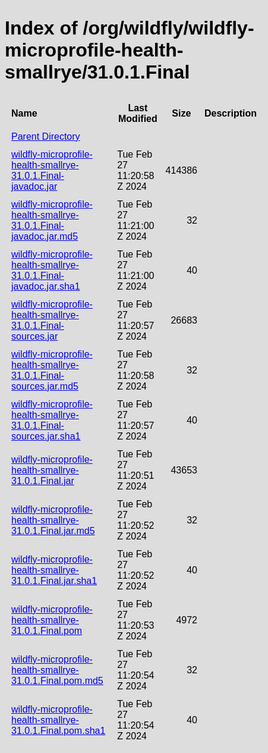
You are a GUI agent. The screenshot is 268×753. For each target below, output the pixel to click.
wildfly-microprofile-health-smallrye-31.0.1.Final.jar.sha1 (54, 570)
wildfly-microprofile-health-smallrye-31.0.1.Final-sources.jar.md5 (52, 370)
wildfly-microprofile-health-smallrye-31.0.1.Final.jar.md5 (53, 520)
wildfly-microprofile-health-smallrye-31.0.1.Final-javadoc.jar (52, 170)
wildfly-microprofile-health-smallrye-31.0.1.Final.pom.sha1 (58, 720)
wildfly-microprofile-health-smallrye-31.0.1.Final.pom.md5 (57, 670)
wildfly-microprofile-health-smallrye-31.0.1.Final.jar (52, 470)
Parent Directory (45, 136)
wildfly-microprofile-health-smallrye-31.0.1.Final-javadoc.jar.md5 (52, 220)
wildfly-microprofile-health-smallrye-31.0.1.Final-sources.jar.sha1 (52, 420)
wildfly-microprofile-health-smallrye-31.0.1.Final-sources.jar (52, 320)
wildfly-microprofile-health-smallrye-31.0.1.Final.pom (52, 620)
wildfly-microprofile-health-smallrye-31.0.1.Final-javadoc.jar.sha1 (52, 270)
